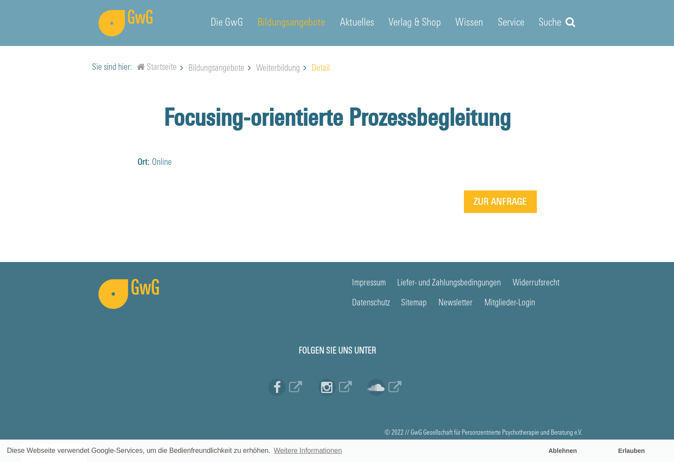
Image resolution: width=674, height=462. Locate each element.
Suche (557, 22)
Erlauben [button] (631, 450)
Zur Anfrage (500, 202)
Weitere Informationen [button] (308, 450)
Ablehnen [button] (563, 450)
